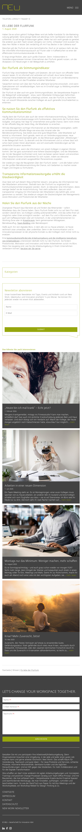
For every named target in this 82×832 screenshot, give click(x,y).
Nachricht (8, 713)
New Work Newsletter (15, 808)
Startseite (6, 670)
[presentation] (22, 327)
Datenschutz (10, 804)
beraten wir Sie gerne (30, 249)
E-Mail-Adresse (11, 707)
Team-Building (23, 223)
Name (7, 700)
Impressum (8, 796)
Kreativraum (29, 220)
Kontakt (7, 800)
